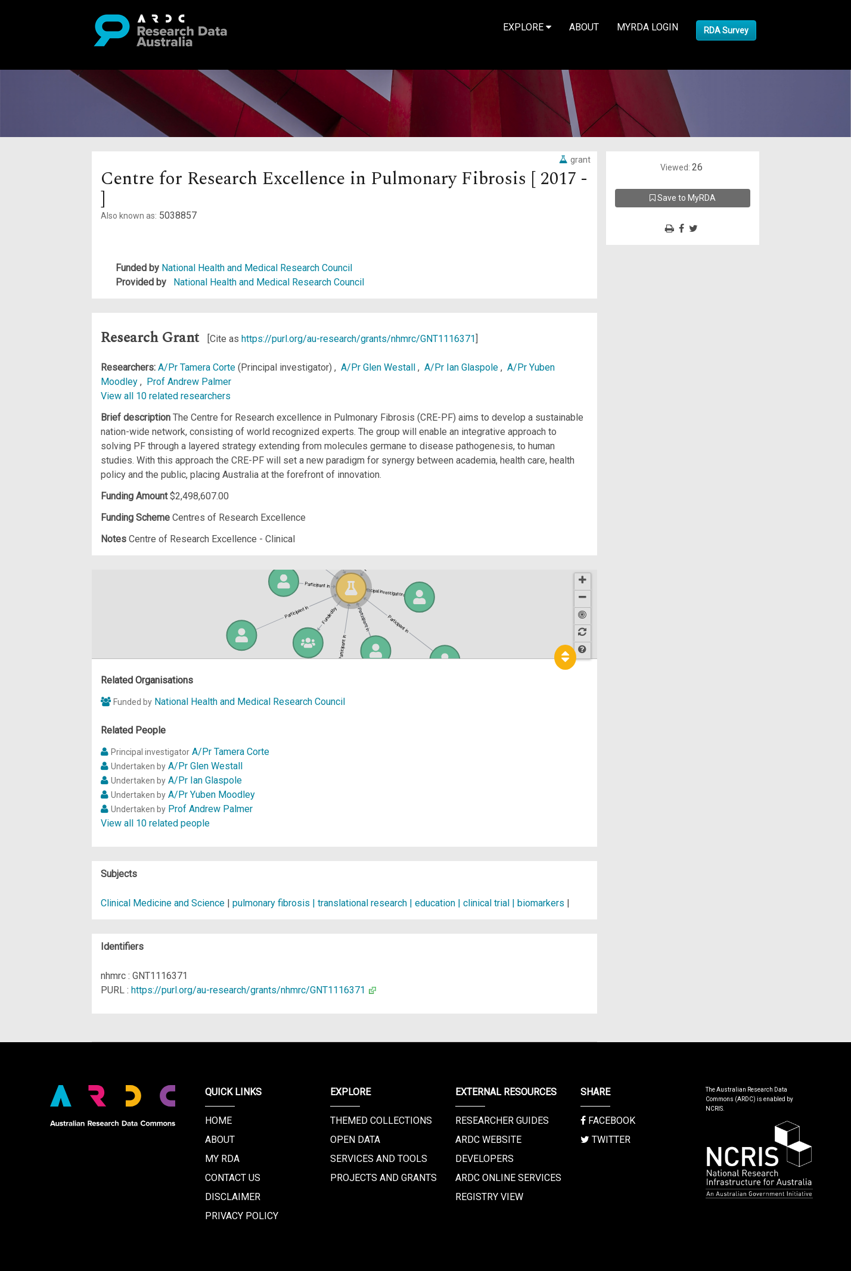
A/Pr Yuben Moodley (211, 794)
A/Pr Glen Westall (379, 367)
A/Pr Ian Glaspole (462, 367)
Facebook (607, 1120)
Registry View (489, 1196)
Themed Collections (381, 1120)
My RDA (222, 1158)
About (584, 27)
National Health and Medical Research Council (256, 268)
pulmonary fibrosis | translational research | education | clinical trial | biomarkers (398, 903)
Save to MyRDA (683, 198)
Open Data (355, 1139)
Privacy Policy (241, 1216)
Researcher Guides (502, 1120)
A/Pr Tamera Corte (198, 367)
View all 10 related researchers (166, 396)
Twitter (605, 1139)
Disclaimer (232, 1196)
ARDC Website (488, 1139)
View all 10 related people (155, 823)
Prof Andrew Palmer (189, 381)
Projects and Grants (383, 1177)
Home (218, 1120)
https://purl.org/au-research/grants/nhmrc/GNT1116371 (358, 338)
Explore (527, 27)
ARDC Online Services (508, 1177)
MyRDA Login (647, 27)
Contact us (232, 1177)
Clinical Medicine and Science (163, 903)
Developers (484, 1158)
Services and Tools (378, 1158)
